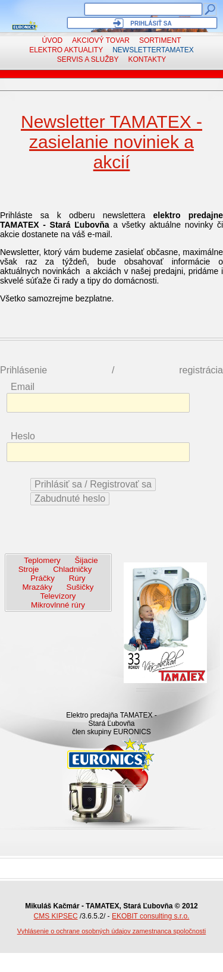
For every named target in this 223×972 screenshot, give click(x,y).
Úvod (52, 40)
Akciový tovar (101, 40)
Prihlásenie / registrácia (111, 370)
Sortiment (160, 40)
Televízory (58, 596)
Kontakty (147, 59)
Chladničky (72, 569)
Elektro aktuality (66, 50)
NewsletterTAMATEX (153, 50)
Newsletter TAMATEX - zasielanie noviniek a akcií (111, 142)
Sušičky (80, 587)
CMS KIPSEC (56, 916)
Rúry (77, 578)
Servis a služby (88, 59)
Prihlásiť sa (150, 23)
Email (22, 387)
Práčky (42, 578)
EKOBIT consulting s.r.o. (151, 916)
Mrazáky (37, 587)
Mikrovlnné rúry (58, 604)
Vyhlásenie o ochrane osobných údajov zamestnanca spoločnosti (111, 931)
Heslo (23, 436)
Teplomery (42, 560)
